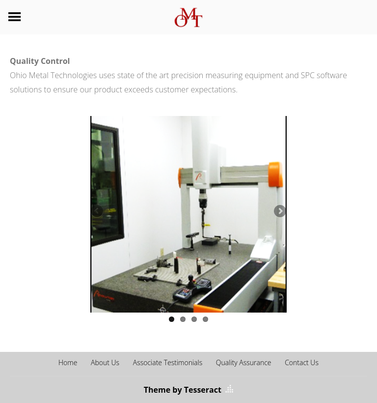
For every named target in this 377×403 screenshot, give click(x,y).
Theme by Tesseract (182, 389)
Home (67, 362)
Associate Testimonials (167, 362)
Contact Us (302, 362)
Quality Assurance (243, 362)
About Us (105, 362)
